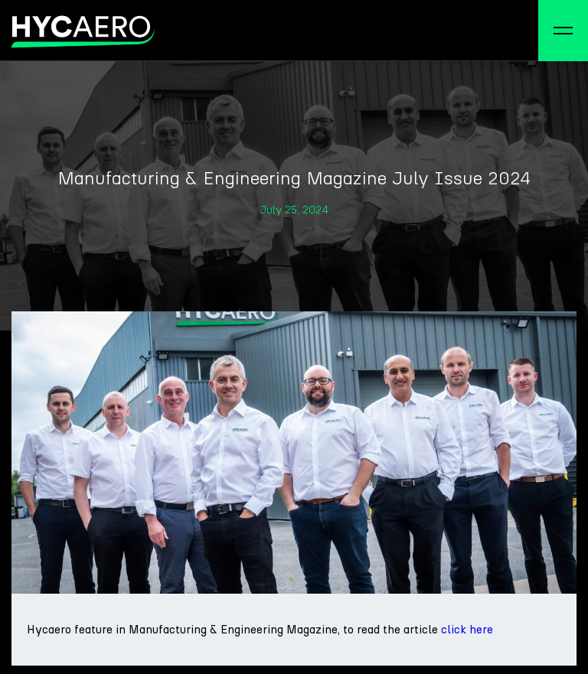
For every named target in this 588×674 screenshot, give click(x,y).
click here (467, 630)
